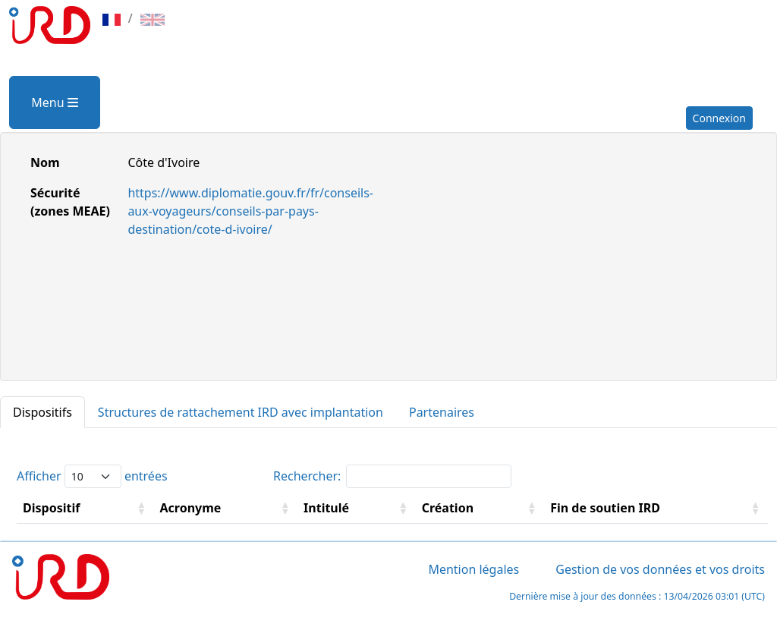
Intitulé (326, 507)
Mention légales (473, 569)
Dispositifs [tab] (42, 412)
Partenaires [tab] (441, 412)
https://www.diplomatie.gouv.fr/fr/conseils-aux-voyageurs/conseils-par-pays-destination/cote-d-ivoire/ (250, 211)
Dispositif (51, 507)
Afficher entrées (92, 476)
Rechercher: (392, 476)
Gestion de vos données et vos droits (660, 569)
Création (447, 507)
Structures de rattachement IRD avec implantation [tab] (240, 412)
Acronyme (191, 507)
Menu (54, 102)
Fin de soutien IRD (605, 507)
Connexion (719, 118)
